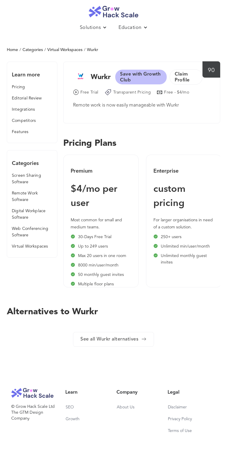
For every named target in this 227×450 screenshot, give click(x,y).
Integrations (23, 109)
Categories (32, 50)
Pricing (18, 87)
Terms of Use (180, 431)
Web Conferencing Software (30, 232)
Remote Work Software (25, 196)
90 (211, 70)
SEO (70, 407)
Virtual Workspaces (64, 50)
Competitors (24, 121)
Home (12, 50)
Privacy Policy (180, 419)
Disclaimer (177, 407)
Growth (73, 419)
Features (20, 132)
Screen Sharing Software (26, 179)
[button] (93, 28)
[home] (113, 10)
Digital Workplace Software (29, 214)
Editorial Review (27, 98)
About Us (125, 407)
